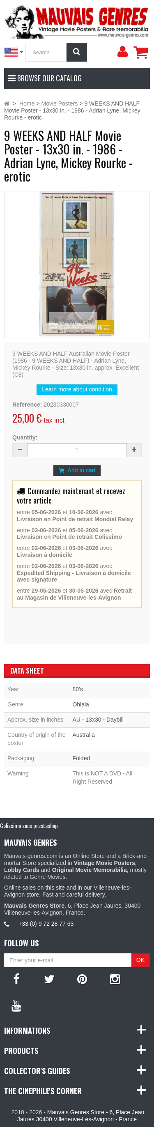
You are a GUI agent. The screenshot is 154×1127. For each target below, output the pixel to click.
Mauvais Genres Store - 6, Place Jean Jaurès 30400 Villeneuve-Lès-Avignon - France (80, 1115)
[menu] (122, 52)
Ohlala (80, 704)
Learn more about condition (77, 389)
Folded (81, 758)
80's (77, 689)
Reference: (27, 404)
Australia (83, 734)
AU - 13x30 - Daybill (98, 719)
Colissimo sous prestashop (29, 825)
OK (140, 960)
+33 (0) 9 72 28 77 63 (46, 923)
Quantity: (24, 437)
